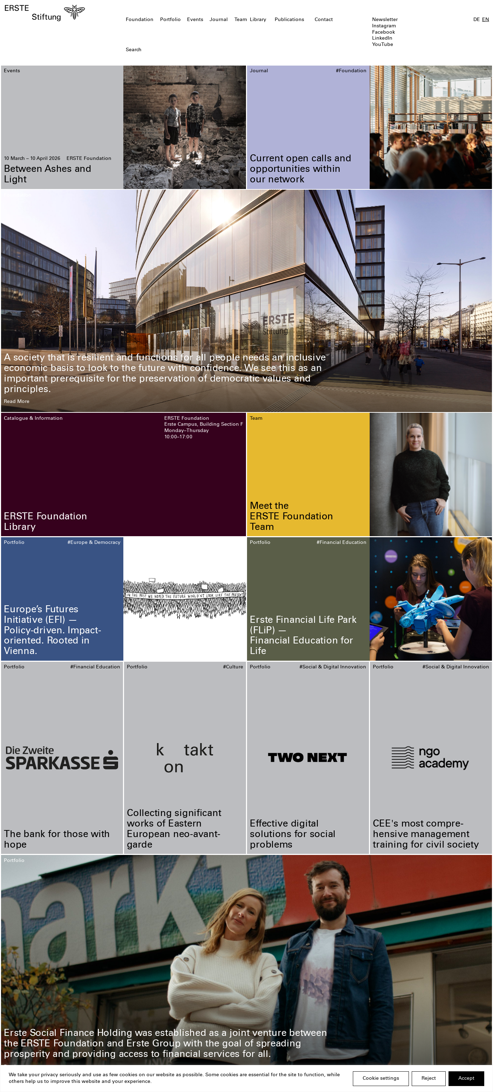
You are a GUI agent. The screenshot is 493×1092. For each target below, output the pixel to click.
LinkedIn (382, 38)
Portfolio (170, 20)
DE (476, 20)
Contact (324, 20)
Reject (429, 1078)
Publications (289, 20)
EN (485, 20)
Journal (219, 20)
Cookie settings (381, 1078)
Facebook (383, 32)
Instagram (384, 26)
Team (240, 20)
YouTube (382, 44)
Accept (466, 1078)
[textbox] (207, 50)
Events (195, 20)
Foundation (139, 20)
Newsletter (385, 20)
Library (258, 20)
